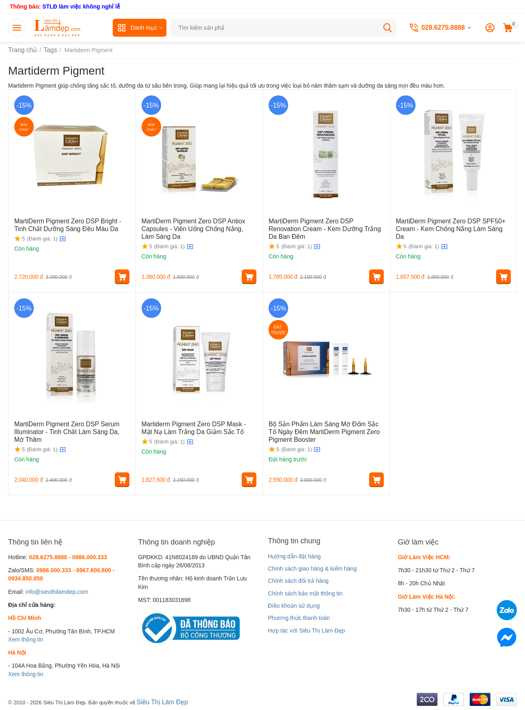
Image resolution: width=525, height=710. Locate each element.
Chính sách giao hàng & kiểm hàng (312, 568)
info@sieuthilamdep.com (57, 592)
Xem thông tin (25, 639)
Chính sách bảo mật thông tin (305, 593)
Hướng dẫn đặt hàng (294, 556)
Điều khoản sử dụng (293, 605)
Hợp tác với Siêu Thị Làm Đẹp (306, 630)
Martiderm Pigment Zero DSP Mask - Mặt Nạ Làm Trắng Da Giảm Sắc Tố (198, 427)
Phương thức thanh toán (299, 618)
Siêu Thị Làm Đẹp (160, 701)
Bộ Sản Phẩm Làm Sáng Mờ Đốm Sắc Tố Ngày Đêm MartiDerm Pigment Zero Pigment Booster (325, 431)
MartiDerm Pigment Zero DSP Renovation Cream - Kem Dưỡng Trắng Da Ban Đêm (321, 224)
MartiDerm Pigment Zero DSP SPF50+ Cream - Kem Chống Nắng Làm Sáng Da (448, 224)
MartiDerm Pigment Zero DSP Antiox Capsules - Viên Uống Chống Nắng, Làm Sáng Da (193, 228)
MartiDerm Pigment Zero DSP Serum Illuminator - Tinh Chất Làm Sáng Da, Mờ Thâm (66, 431)
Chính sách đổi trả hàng (298, 581)
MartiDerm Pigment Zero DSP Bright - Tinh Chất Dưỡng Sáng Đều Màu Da (68, 224)
